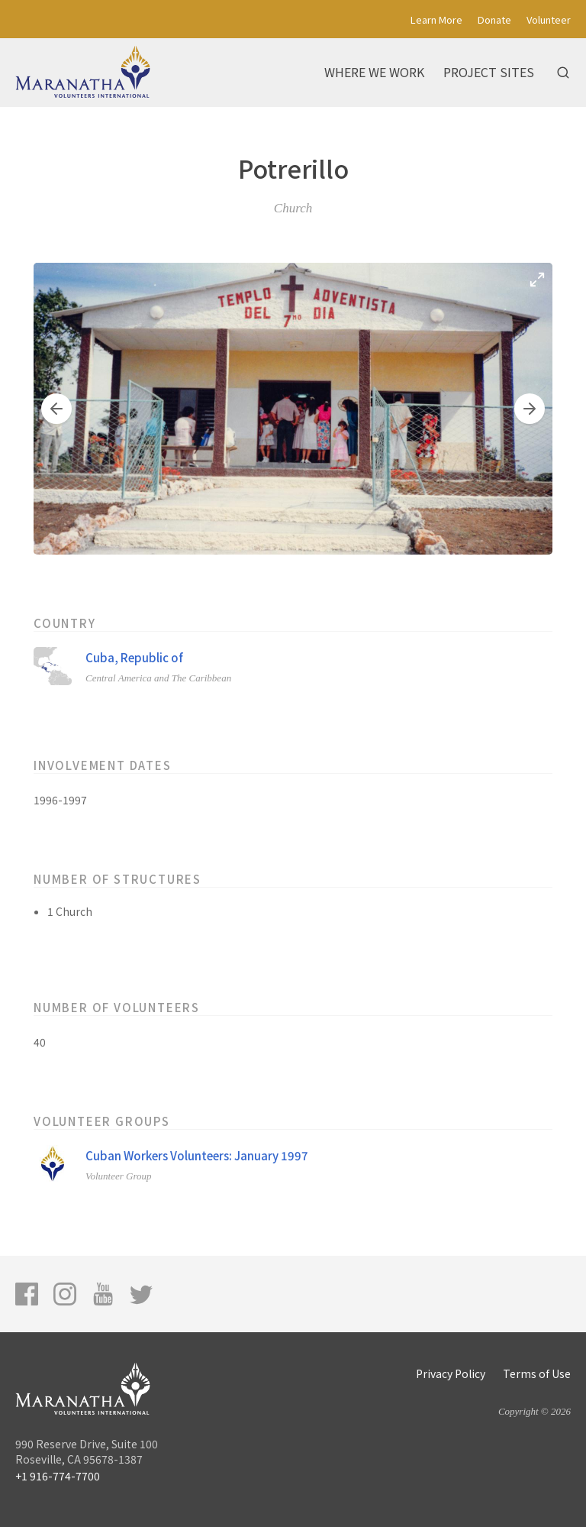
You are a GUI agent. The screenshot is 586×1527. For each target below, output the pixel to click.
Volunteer (548, 19)
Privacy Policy (450, 1373)
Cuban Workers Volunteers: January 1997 (196, 1155)
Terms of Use (537, 1373)
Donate (494, 19)
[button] (56, 408)
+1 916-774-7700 (57, 1475)
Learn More (436, 19)
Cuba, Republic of (134, 657)
